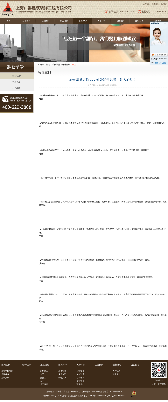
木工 (42, 374)
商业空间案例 (7, 371)
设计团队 (45, 21)
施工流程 (64, 21)
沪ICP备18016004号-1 (116, 396)
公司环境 (80, 378)
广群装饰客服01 (161, 55)
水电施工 (44, 371)
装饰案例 (26, 21)
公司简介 (80, 371)
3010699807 (163, 59)
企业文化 (80, 381)
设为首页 (146, 4)
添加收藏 (155, 4)
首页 (9, 21)
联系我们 (164, 4)
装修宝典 (16, 75)
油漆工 (43, 378)
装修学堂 (83, 21)
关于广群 (101, 21)
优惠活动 (116, 374)
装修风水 (16, 88)
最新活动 (139, 21)
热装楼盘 (5, 374)
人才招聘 (116, 371)
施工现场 (44, 384)
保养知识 (16, 82)
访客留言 (158, 21)
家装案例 (5, 378)
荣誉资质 (80, 374)
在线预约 (120, 21)
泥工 (42, 381)
